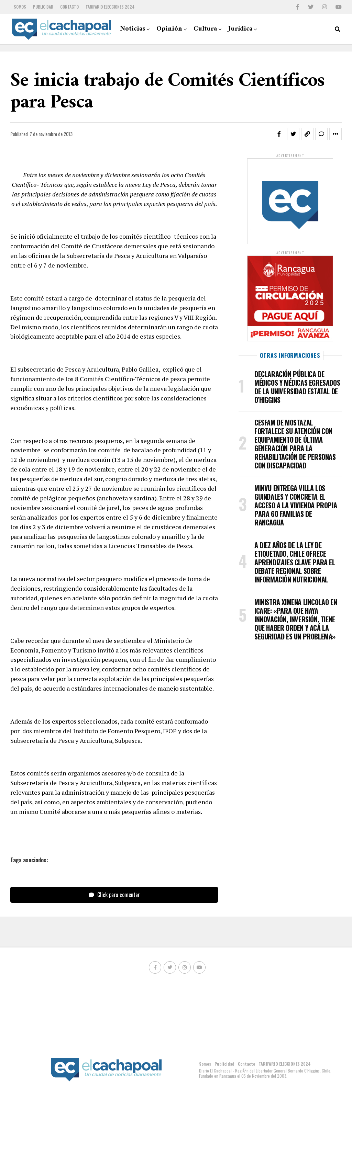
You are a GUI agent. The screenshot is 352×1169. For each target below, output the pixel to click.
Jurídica (240, 29)
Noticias (132, 29)
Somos (20, 7)
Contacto (69, 7)
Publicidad (43, 7)
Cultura (205, 29)
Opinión (169, 29)
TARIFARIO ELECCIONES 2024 (110, 7)
